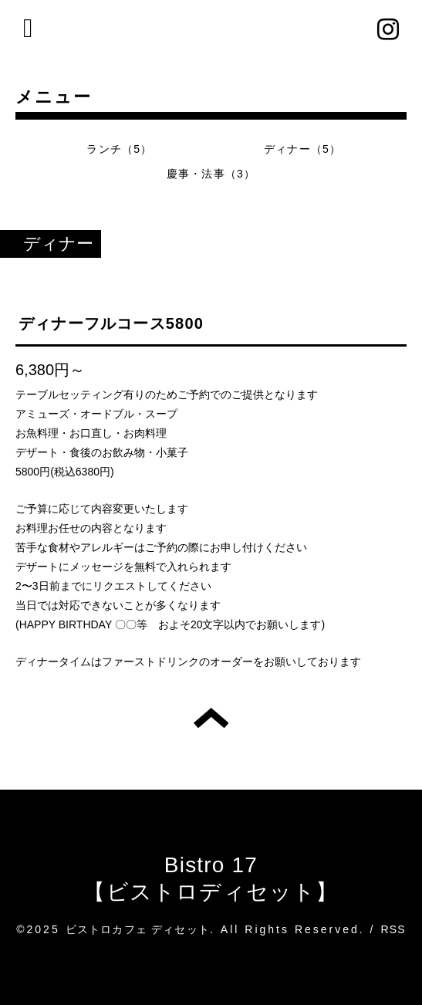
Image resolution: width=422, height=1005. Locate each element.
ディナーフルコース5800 (111, 323)
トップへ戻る (211, 718)
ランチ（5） (119, 149)
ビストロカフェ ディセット (138, 929)
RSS (392, 929)
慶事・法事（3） (211, 174)
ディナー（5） (302, 149)
